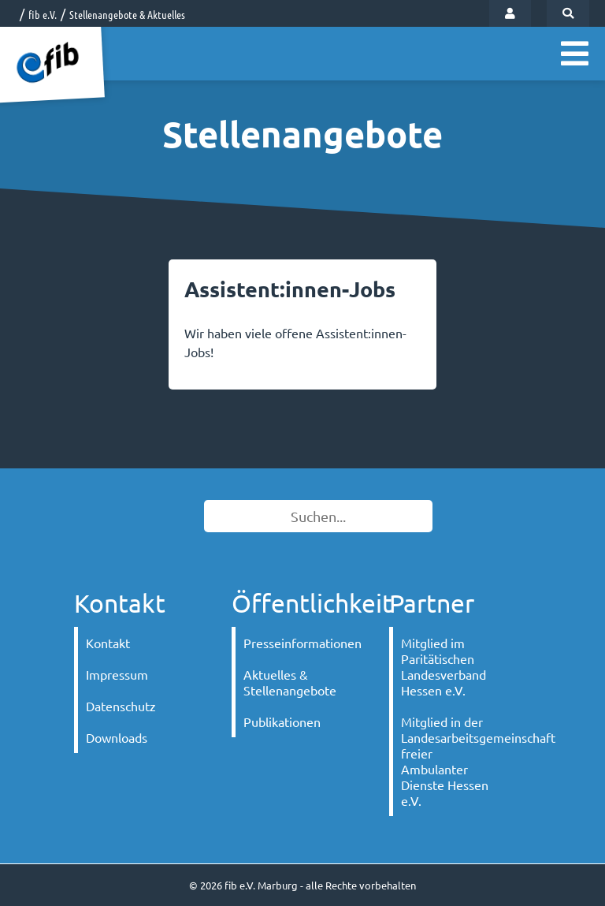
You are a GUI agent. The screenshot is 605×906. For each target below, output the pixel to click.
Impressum (117, 674)
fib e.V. (42, 14)
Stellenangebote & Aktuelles (127, 14)
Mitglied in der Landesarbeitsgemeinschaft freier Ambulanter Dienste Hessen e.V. (454, 761)
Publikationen (282, 721)
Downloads (116, 737)
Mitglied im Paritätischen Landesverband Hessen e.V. (443, 666)
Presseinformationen (296, 643)
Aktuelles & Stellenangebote (289, 682)
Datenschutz (121, 706)
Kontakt (108, 643)
